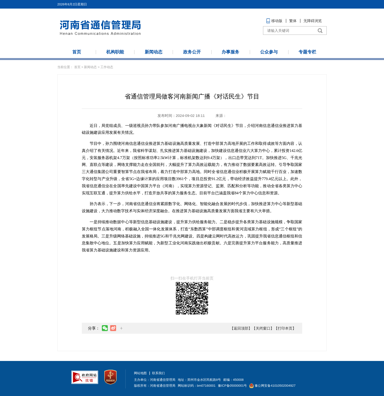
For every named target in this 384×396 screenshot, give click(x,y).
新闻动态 (153, 52)
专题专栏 (307, 52)
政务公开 (192, 52)
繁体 (293, 21)
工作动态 (106, 67)
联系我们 (158, 373)
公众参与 (269, 52)
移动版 (276, 21)
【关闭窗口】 (263, 328)
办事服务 (230, 52)
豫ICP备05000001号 (232, 385)
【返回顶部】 (241, 328)
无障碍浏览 (312, 21)
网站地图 (140, 373)
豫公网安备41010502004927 (275, 385)
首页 (76, 52)
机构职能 (115, 52)
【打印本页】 (285, 328)
